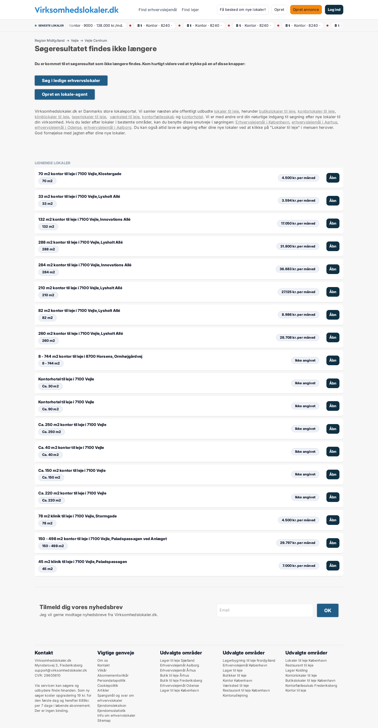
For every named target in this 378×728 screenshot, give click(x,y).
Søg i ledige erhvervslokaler (71, 80)
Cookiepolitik (107, 685)
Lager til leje (233, 670)
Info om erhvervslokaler (116, 715)
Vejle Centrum (96, 40)
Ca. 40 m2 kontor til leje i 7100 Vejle (71, 447)
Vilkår (102, 670)
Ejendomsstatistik (111, 710)
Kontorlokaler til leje (301, 675)
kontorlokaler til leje (316, 111)
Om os (102, 660)
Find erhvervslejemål (158, 9)
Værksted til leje (236, 685)
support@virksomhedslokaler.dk (61, 670)
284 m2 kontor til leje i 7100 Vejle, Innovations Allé (85, 264)
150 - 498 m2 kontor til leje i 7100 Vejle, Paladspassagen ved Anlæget (102, 538)
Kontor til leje (295, 690)
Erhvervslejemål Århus (178, 670)
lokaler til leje (226, 111)
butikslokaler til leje (277, 111)
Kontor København (237, 680)
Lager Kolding (296, 670)
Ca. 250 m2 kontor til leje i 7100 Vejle (72, 424)
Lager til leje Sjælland (177, 660)
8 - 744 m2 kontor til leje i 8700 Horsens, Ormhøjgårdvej (90, 356)
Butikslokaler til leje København (310, 680)
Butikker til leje (234, 675)
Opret (279, 9)
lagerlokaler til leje (89, 116)
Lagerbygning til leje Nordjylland (249, 660)
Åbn (333, 177)
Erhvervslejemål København (245, 665)
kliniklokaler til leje (52, 116)
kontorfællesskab (158, 116)
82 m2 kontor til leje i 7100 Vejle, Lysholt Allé (79, 310)
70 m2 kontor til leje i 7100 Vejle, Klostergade (79, 173)
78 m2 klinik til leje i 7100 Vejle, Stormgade (77, 516)
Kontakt (103, 665)
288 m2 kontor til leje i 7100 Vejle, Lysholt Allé (80, 242)
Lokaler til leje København (306, 660)
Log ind (334, 9)
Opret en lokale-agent (65, 94)
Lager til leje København (179, 690)
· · (95, 25)
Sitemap (104, 720)
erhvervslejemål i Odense (58, 127)
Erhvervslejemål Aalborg (179, 665)
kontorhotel (192, 116)
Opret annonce (306, 9)
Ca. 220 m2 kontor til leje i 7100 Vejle (72, 493)
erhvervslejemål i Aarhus (314, 122)
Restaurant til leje (299, 665)
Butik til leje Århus (174, 675)
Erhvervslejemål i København (262, 122)
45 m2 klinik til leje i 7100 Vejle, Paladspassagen (82, 561)
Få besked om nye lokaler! (243, 9)
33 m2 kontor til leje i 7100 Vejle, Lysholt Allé (79, 196)
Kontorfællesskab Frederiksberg (311, 685)
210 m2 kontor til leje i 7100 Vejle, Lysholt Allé (80, 287)
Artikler (103, 690)
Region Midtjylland (50, 40)
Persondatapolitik (111, 680)
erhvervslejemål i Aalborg (107, 127)
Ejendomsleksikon (111, 705)
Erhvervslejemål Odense (179, 685)
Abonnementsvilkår (112, 675)
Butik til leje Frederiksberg (181, 680)
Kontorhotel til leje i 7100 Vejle (66, 379)
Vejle (75, 40)
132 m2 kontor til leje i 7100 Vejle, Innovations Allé (84, 219)
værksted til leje (125, 116)
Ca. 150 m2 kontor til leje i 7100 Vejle (72, 470)
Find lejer (190, 9)
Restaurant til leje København (246, 690)
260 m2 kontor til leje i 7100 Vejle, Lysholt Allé (80, 333)
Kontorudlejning (235, 695)
